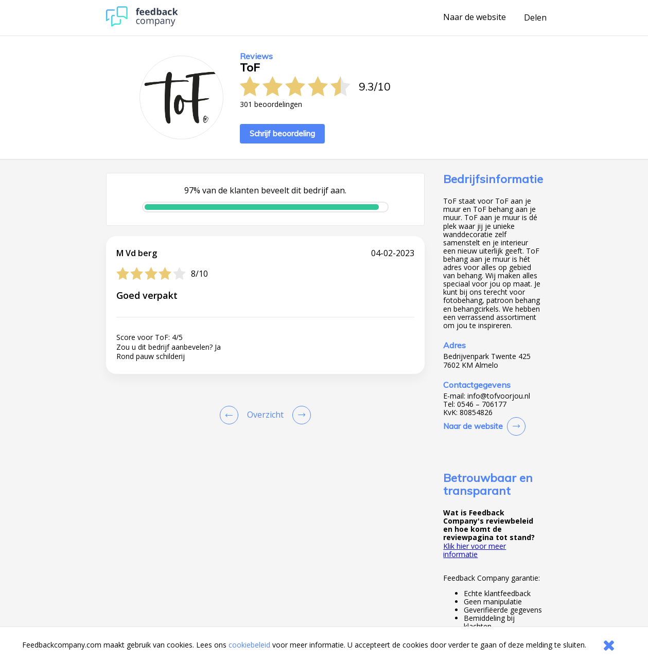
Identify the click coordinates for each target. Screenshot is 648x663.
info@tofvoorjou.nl (498, 396)
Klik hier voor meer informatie (474, 550)
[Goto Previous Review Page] (231, 415)
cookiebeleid (249, 645)
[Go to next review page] (299, 415)
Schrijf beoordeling (282, 133)
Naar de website (474, 17)
